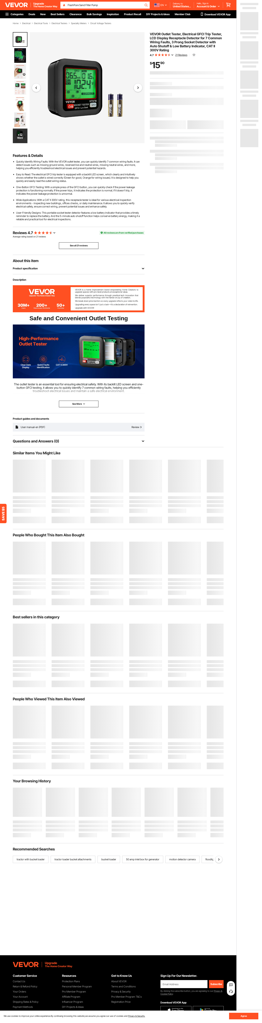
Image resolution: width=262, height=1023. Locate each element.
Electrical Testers (59, 23)
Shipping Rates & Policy (25, 1001)
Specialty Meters (79, 23)
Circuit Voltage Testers (100, 23)
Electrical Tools (41, 23)
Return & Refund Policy (25, 986)
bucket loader (108, 859)
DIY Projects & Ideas (73, 1006)
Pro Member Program (74, 991)
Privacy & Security (121, 991)
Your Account (20, 996)
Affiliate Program (71, 996)
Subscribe (216, 984)
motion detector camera (182, 859)
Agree (244, 1016)
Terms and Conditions (123, 986)
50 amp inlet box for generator (142, 859)
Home (15, 23)
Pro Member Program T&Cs (126, 996)
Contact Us (19, 981)
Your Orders (19, 991)
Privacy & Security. (136, 1016)
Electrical (26, 23)
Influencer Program (72, 1001)
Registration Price (120, 1001)
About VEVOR (118, 981)
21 (37, 236)
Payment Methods (23, 1006)
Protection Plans (71, 981)
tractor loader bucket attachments (73, 859)
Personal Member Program (77, 986)
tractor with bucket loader (31, 859)
